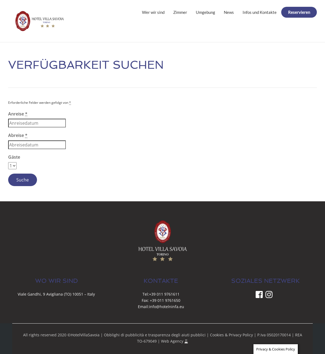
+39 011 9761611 (164, 294)
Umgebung (205, 12)
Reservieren (299, 12)
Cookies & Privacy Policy (231, 334)
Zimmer (180, 12)
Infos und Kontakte (260, 12)
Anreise (17, 114)
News (229, 12)
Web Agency (172, 341)
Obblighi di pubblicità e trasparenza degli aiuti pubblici (155, 334)
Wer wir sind (153, 12)
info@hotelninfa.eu (166, 306)
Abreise (17, 135)
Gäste (14, 157)
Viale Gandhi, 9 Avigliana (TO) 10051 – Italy (56, 294)
